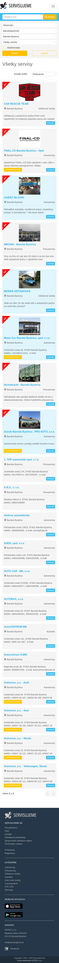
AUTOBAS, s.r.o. (14, 599)
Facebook (14, 948)
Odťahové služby (46, 108)
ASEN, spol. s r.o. (14, 543)
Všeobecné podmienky (15, 837)
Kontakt (8, 834)
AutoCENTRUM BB (15, 626)
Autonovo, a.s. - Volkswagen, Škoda (25, 766)
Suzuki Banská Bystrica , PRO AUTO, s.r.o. (29, 431)
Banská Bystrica (13, 108)
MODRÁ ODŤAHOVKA (17, 291)
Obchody (9, 890)
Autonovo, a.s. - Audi (16, 682)
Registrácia (10, 853)
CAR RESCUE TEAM (16, 103)
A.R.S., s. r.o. (11, 487)
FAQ (7, 831)
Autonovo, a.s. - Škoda (17, 738)
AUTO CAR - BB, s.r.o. (17, 571)
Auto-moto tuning (12, 880)
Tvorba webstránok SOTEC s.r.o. (29, 960)
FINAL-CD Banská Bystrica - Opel (24, 150)
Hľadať (50, 17)
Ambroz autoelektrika (17, 515)
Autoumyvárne (11, 883)
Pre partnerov (11, 828)
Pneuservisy (49, 249)
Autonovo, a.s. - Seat (16, 710)
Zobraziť (50, 123)
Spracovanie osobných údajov (18, 841)
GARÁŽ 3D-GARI (14, 197)
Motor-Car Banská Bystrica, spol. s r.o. (27, 338)
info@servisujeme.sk (14, 942)
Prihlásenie (10, 850)
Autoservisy (49, 155)
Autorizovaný (8, 47)
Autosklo (51, 631)
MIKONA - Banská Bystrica (20, 244)
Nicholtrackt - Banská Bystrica (22, 384)
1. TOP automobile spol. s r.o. (21, 459)
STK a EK (9, 886)
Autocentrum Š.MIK (15, 654)
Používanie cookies (13, 844)
